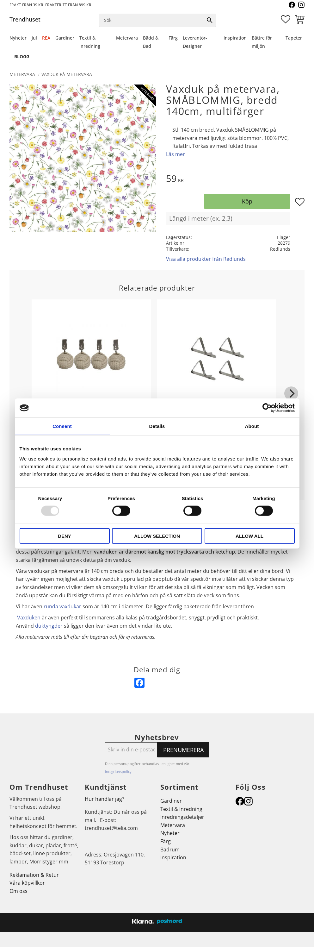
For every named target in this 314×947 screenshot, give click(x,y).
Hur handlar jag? (104, 798)
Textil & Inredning (181, 809)
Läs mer (175, 154)
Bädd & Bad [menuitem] (150, 42)
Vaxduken (28, 617)
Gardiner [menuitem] (64, 38)
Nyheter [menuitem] (18, 38)
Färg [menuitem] (173, 38)
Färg (165, 841)
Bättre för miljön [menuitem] (262, 42)
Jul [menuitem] (34, 38)
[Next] (291, 393)
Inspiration (173, 857)
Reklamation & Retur (34, 874)
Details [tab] (157, 426)
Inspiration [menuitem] (235, 38)
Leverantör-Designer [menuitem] (195, 42)
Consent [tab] (62, 426)
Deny (64, 535)
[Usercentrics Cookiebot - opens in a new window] (267, 408)
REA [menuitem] (46, 38)
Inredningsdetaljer (182, 816)
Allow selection (157, 535)
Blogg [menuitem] (21, 56)
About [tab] (252, 426)
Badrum (170, 849)
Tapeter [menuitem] (294, 38)
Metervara (172, 825)
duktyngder (49, 625)
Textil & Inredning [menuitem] (89, 42)
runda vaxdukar (62, 606)
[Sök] (209, 20)
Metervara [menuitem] (127, 38)
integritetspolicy (118, 771)
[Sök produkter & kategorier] (151, 20)
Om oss (18, 890)
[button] (285, 19)
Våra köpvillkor (27, 882)
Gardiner (171, 800)
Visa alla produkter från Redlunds (206, 258)
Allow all (249, 535)
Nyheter (170, 833)
